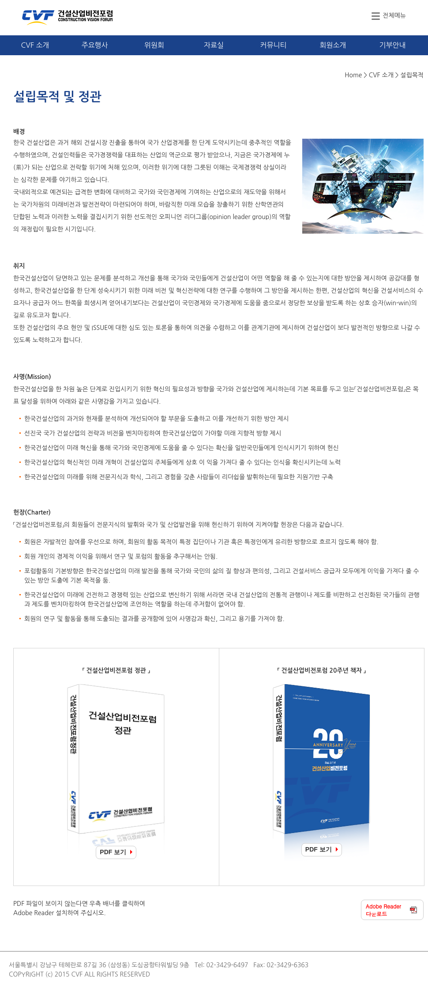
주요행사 (94, 45)
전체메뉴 (394, 15)
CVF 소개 (35, 45)
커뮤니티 (273, 45)
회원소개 (332, 45)
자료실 (214, 45)
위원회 (154, 45)
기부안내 (392, 45)
